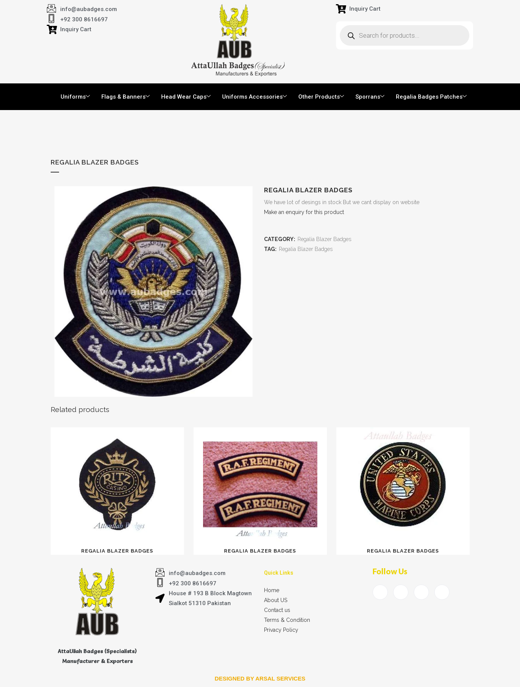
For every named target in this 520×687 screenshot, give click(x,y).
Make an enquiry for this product (304, 212)
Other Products (321, 97)
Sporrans (369, 97)
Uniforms (75, 97)
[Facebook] (380, 592)
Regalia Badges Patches (431, 97)
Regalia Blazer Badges (324, 239)
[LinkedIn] (421, 592)
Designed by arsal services (260, 678)
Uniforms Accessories (254, 97)
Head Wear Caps (186, 97)
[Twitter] (400, 592)
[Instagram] (442, 592)
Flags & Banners (125, 97)
